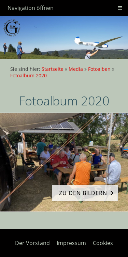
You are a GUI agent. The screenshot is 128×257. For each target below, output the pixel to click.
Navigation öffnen (31, 8)
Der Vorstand (32, 243)
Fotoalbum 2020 (28, 75)
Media (76, 69)
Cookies (103, 243)
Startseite (52, 69)
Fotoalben (99, 69)
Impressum (71, 243)
